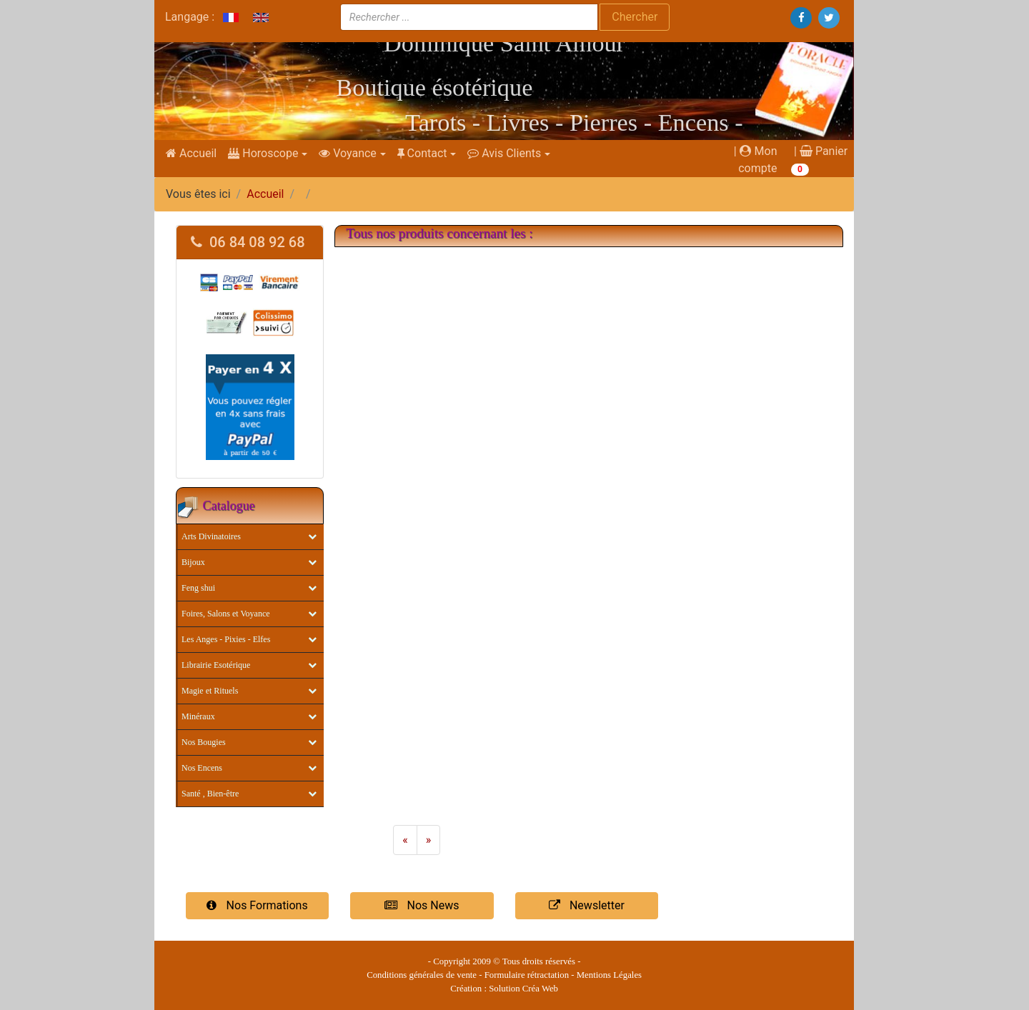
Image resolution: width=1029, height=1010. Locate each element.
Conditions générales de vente (422, 975)
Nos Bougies (204, 742)
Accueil (191, 153)
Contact (422, 153)
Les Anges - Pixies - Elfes (226, 639)
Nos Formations (257, 905)
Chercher (634, 17)
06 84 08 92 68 (248, 242)
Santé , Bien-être (210, 794)
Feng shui (198, 588)
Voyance (348, 153)
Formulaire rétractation (526, 975)
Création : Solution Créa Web (504, 989)
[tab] (250, 242)
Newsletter (587, 905)
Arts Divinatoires (211, 536)
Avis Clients (504, 153)
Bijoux (193, 562)
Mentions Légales (609, 975)
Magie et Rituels (210, 691)
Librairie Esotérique (216, 665)
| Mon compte (755, 159)
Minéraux (198, 716)
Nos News (421, 905)
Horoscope (263, 153)
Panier (823, 151)
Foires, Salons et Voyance (226, 614)
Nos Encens (202, 768)
